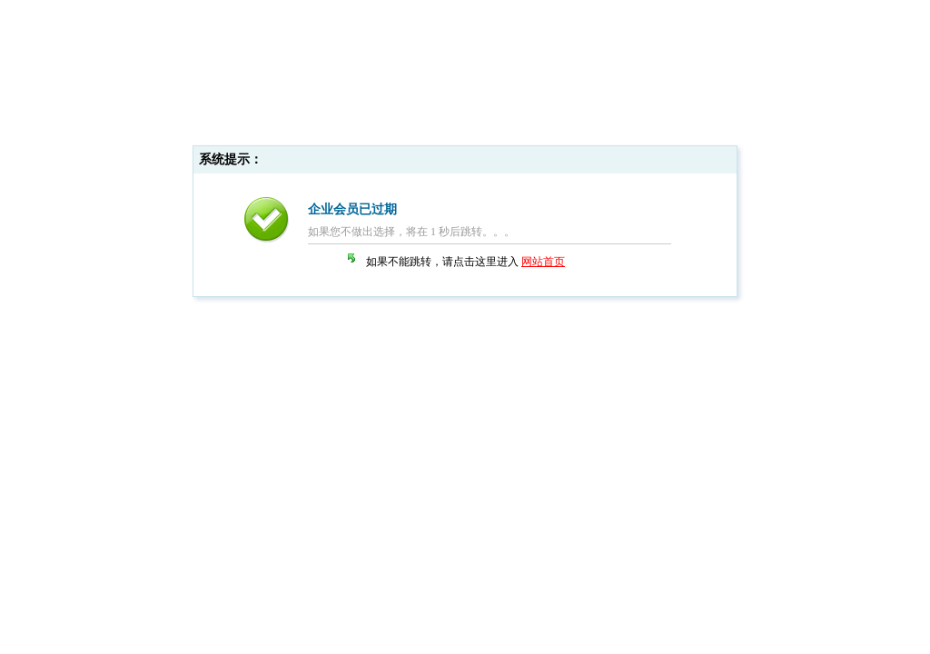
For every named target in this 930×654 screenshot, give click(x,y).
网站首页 (543, 261)
